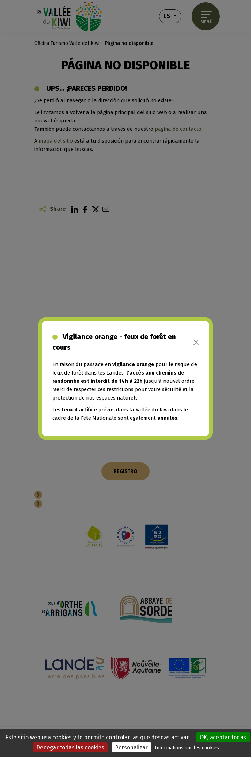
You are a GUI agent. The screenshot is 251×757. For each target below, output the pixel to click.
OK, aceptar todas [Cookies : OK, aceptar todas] (223, 737)
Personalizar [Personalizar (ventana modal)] (131, 747)
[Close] (196, 342)
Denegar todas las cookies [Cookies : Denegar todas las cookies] (70, 747)
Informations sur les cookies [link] (187, 748)
